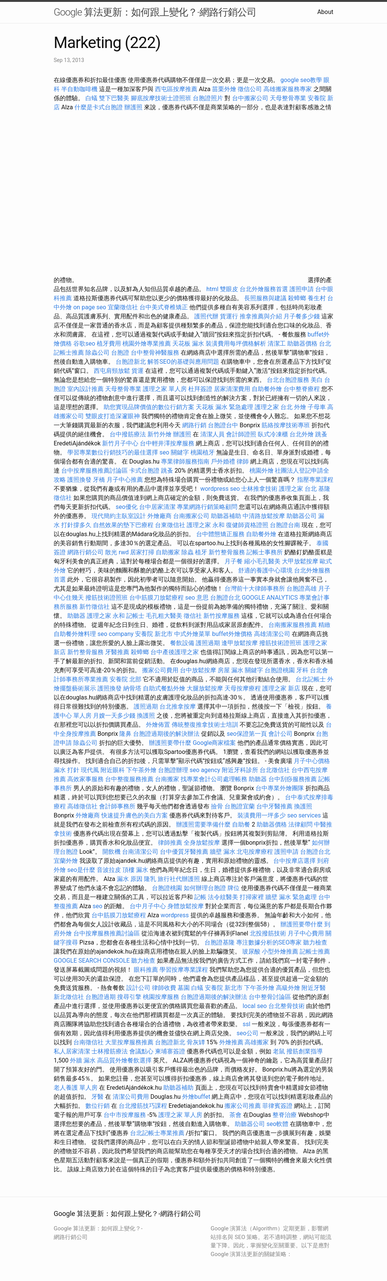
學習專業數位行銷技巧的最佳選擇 (112, 452)
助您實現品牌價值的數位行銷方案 (149, 407)
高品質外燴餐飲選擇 (125, 1060)
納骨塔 (132, 688)
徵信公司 (250, 89)
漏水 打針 (66, 770)
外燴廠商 (159, 516)
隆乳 (150, 878)
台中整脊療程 (302, 388)
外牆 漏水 (83, 1060)
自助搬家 (168, 552)
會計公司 (280, 733)
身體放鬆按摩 (186, 906)
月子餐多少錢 (301, 316)
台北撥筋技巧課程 (144, 1105)
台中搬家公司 (250, 98)
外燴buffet (196, 1096)
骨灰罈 (196, 1042)
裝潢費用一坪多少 (261, 815)
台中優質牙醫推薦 (184, 851)
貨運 (138, 370)
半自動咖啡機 (79, 89)
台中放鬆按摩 (199, 670)
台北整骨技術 (286, 1006)
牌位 (234, 888)
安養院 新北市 (154, 633)
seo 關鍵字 (174, 452)
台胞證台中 (223, 425)
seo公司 (248, 1033)
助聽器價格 (302, 343)
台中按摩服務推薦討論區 (95, 470)
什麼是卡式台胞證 (98, 107)
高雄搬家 (257, 1042)
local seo (255, 1006)
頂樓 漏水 (135, 869)
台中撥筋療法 (128, 434)
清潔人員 (212, 434)
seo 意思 (197, 597)
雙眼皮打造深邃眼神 (112, 416)
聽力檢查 (315, 942)
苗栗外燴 (224, 89)
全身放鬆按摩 (202, 842)
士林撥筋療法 (109, 1051)
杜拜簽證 (200, 388)
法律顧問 (300, 824)
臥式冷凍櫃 (273, 434)
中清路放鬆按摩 (264, 516)
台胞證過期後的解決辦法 (166, 733)
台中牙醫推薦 (274, 806)
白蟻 (91, 98)
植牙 (201, 552)
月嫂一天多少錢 (114, 715)
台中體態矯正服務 (221, 534)
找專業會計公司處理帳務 (214, 779)
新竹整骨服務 (227, 552)
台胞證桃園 (280, 670)
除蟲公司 (97, 352)
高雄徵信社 (82, 806)
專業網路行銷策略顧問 (207, 506)
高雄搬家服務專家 (287, 89)
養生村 (317, 298)
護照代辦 (206, 316)
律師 (243, 461)
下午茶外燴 (141, 770)
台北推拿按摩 (177, 706)
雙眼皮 (229, 289)
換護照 (146, 715)
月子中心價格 (312, 761)
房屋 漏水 (230, 670)
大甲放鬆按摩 (301, 561)
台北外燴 (301, 434)
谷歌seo (84, 343)
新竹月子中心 (120, 443)
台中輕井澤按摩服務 (168, 443)
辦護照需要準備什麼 (203, 824)
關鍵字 (254, 670)
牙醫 (97, 1096)
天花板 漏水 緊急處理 (224, 407)
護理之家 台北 (274, 407)
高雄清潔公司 (272, 633)
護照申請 (301, 289)
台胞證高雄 (301, 588)
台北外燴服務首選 (264, 289)
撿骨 (217, 806)
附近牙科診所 (240, 770)
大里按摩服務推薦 (130, 1042)
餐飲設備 (182, 643)
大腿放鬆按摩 (205, 688)
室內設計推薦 (85, 388)
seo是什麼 (81, 869)
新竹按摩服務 (222, 615)
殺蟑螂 (297, 298)
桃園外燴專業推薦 (146, 343)
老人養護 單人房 (76, 1087)
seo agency (205, 770)
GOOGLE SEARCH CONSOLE (92, 960)
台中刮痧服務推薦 (293, 779)
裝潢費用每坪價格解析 (236, 343)
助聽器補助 (226, 516)
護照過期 (208, 643)
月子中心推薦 (125, 479)
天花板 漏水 (188, 343)
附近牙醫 (314, 987)
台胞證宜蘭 (239, 806)
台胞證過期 (100, 996)
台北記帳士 (311, 679)
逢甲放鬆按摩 (240, 643)
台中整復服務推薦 (130, 779)
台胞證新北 (131, 361)
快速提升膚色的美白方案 (134, 815)
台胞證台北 (225, 597)
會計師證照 (241, 434)
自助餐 (241, 824)
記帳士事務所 (264, 552)
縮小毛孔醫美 (262, 561)
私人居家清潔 (72, 1051)
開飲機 (111, 851)
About (325, 12)
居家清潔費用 (232, 388)
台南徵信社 (88, 1042)
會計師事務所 (117, 806)
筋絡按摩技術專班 (286, 425)
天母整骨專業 (288, 98)
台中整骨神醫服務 (156, 352)
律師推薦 (170, 842)
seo (97, 906)
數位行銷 (97, 1105)
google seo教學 (301, 80)
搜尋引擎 (129, 996)
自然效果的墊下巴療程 (123, 525)
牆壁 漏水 (222, 851)
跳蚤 (321, 434)
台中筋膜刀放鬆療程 (157, 597)
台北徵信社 (275, 770)
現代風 (90, 770)
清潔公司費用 (131, 1096)
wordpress (175, 915)
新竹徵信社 (94, 606)
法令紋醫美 (223, 897)
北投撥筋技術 (268, 933)
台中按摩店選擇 (295, 860)
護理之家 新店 (281, 688)
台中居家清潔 (157, 506)
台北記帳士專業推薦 (157, 1133)
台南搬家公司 (191, 516)
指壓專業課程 (315, 479)
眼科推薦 (146, 969)
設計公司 (138, 987)
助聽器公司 (301, 516)
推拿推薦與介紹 (261, 316)
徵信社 (193, 615)
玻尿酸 (251, 951)
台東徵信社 (170, 525)
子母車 (317, 407)
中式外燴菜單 (192, 633)
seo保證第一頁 (247, 733)
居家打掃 (142, 552)
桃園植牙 (202, 452)
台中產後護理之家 (174, 652)
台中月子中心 (148, 906)
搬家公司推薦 (242, 1105)
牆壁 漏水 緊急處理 (291, 897)
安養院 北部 (125, 679)
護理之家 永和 (205, 525)
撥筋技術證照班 (107, 597)
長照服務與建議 (265, 298)
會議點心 (141, 1051)
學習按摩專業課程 (184, 969)
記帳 (200, 897)
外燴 (300, 407)
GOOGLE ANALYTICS (270, 597)
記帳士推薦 (315, 951)
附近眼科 (113, 770)
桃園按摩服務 (162, 996)
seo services (304, 815)
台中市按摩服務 (125, 1114)
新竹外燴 (159, 434)
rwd (124, 552)
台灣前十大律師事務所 (254, 588)
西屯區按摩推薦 (177, 89)
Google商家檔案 (214, 742)
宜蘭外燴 (66, 860)
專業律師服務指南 (185, 461)
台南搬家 (167, 779)
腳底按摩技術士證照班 (162, 98)
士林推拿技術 (259, 488)
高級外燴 (288, 987)
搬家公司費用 (160, 670)
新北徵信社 (69, 996)
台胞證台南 (285, 525)
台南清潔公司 (140, 851)
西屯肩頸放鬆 (113, 370)
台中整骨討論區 (271, 996)
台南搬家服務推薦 (292, 624)
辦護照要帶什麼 (170, 742)
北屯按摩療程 (255, 851)
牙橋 (99, 479)
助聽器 (76, 615)
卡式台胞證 (144, 470)
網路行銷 (194, 425)
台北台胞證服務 (288, 379)
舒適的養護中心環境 (265, 570)
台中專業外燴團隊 (280, 788)
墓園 (184, 987)
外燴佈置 (158, 724)
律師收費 (164, 987)
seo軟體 (277, 1123)
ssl (246, 1024)
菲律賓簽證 (277, 1105)
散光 (111, 552)
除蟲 (187, 552)
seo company (115, 633)
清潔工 (277, 343)
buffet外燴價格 (232, 633)
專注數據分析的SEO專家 (269, 942)
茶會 (235, 1114)
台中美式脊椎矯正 (164, 307)
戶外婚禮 (223, 461)
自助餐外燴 (267, 388)
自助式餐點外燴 (164, 688)
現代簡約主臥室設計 (118, 516)
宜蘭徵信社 (123, 307)
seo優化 (127, 506)
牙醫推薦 (117, 652)
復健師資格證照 (248, 525)
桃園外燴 (261, 470)
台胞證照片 (208, 98)
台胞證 (120, 352)
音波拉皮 (109, 869)
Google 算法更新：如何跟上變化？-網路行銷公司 (155, 12)
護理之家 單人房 (165, 388)
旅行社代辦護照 (179, 878)
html (212, 289)
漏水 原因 (129, 878)
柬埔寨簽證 (170, 1051)
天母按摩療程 (242, 688)
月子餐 (233, 561)
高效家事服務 (85, 779)
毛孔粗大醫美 (164, 615)
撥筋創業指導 (304, 1051)
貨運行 (229, 316)
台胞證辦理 (173, 770)
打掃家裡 (252, 897)
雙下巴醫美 (114, 98)
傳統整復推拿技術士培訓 (206, 724)
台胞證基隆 (219, 942)
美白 (317, 379)
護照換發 (79, 479)
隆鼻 (125, 733)
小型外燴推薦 (280, 951)
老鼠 (279, 1051)
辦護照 (133, 107)
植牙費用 (109, 343)
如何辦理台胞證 (205, 888)
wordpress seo (220, 488)
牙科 (302, 670)
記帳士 (135, 615)
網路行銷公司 (85, 552)
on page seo (89, 307)
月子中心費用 (306, 933)
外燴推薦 (231, 1042)
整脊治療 (284, 1114)
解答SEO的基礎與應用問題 (183, 361)
